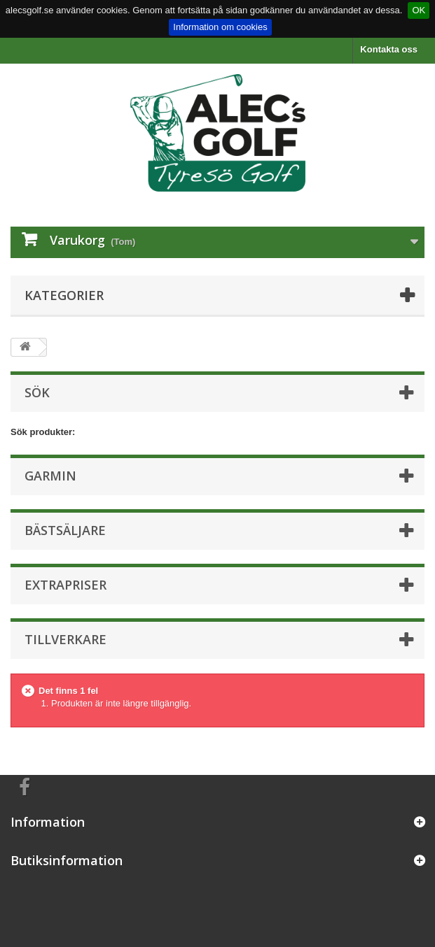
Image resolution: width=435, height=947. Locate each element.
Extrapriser (65, 584)
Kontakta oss (388, 49)
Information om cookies (220, 27)
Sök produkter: (43, 432)
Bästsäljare (65, 530)
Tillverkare (65, 639)
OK (418, 10)
